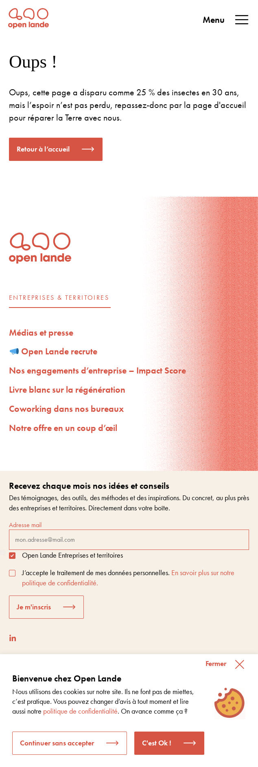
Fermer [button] (216, 663)
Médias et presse (41, 332)
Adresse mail (129, 535)
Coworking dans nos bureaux (66, 409)
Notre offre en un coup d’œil (63, 428)
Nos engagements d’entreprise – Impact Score (97, 370)
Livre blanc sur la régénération (67, 390)
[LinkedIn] (12, 638)
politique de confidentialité (80, 711)
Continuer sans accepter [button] (57, 742)
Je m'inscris (34, 606)
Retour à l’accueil (43, 149)
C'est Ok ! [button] (156, 742)
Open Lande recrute (54, 351)
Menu (226, 20)
